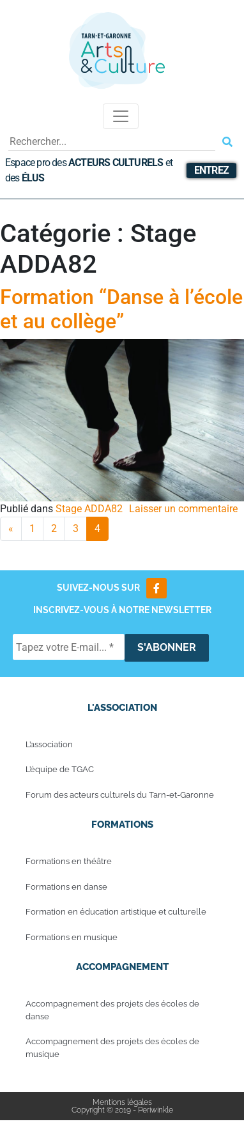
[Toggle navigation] (121, 116)
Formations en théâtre (69, 861)
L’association (49, 744)
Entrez (211, 170)
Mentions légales (122, 1102)
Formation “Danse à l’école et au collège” (121, 309)
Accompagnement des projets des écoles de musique (112, 1048)
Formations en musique (72, 937)
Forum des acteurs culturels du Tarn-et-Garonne (120, 795)
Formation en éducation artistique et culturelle (116, 911)
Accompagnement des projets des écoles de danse (112, 1010)
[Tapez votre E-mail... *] (69, 647)
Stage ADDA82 (89, 509)
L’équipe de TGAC (60, 769)
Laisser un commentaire (183, 509)
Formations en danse (66, 887)
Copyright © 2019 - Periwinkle (122, 1110)
